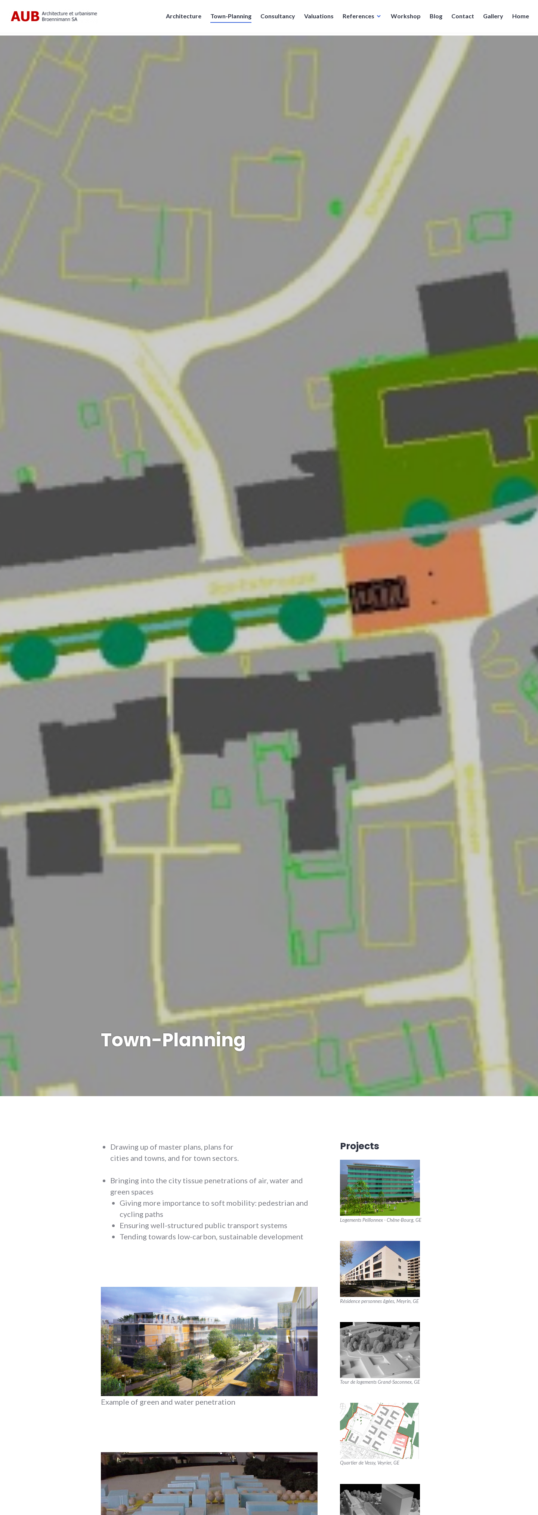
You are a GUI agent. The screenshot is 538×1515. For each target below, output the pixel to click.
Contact (460, 18)
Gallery (491, 18)
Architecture (181, 18)
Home (518, 18)
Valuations (316, 18)
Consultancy (275, 18)
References (356, 18)
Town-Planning (228, 18)
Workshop (403, 18)
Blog (433, 18)
